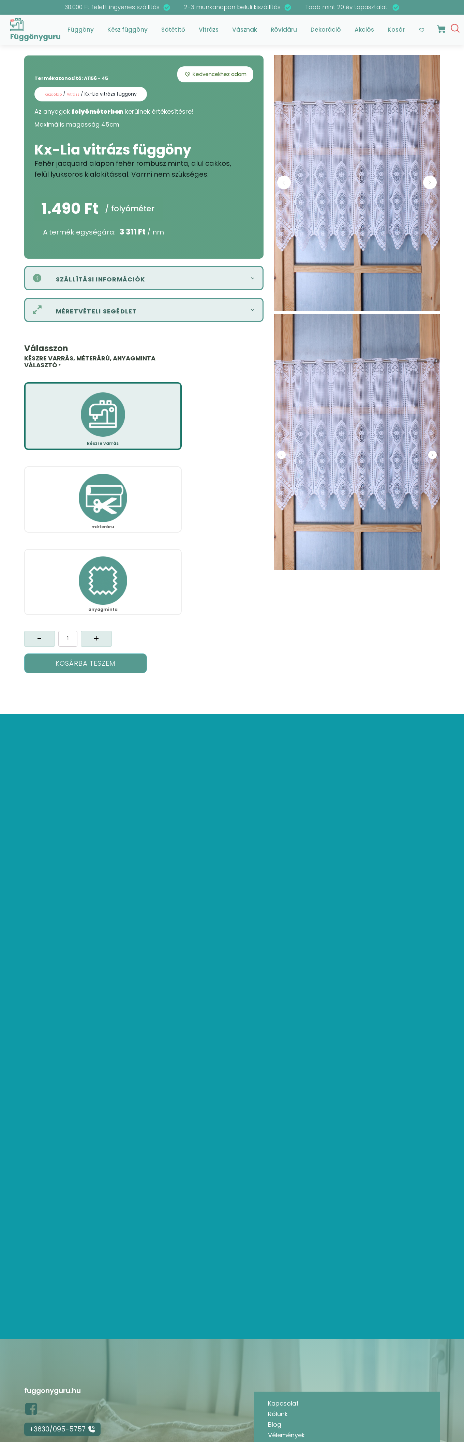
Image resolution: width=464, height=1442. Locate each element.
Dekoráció (326, 32)
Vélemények (286, 1337)
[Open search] (455, 30)
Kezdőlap (55, 98)
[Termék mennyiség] (67, 468)
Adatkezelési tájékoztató (305, 1379)
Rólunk (278, 1316)
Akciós (364, 32)
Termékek (283, 1358)
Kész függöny (127, 32)
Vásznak (244, 32)
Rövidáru (284, 32)
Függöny (81, 32)
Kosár (396, 32)
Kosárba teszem (86, 493)
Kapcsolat (283, 1306)
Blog (274, 1327)
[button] (215, 78)
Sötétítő (173, 32)
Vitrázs (209, 32)
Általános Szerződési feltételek (314, 1368)
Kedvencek (284, 1348)
